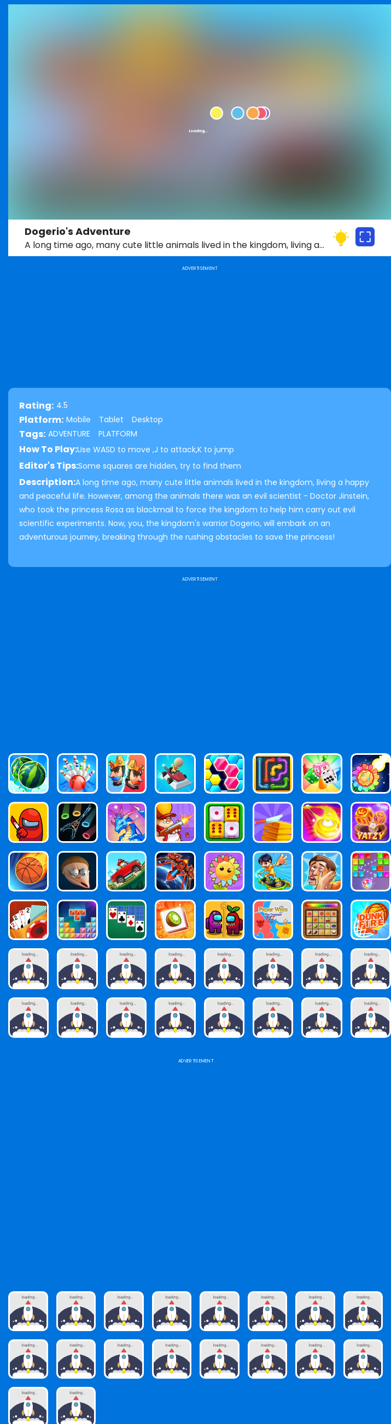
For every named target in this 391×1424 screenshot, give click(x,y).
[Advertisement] (199, 660)
